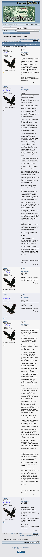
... (8, 41)
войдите (11, 26)
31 (15, 41)
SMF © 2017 (20, 547)
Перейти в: (26, 542)
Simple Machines (26, 547)
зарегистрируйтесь (19, 26)
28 (11, 41)
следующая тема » (35, 39)
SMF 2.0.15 (14, 547)
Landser (5, 49)
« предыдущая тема (24, 39)
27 (9, 41)
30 (14, 41)
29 (12, 41)
